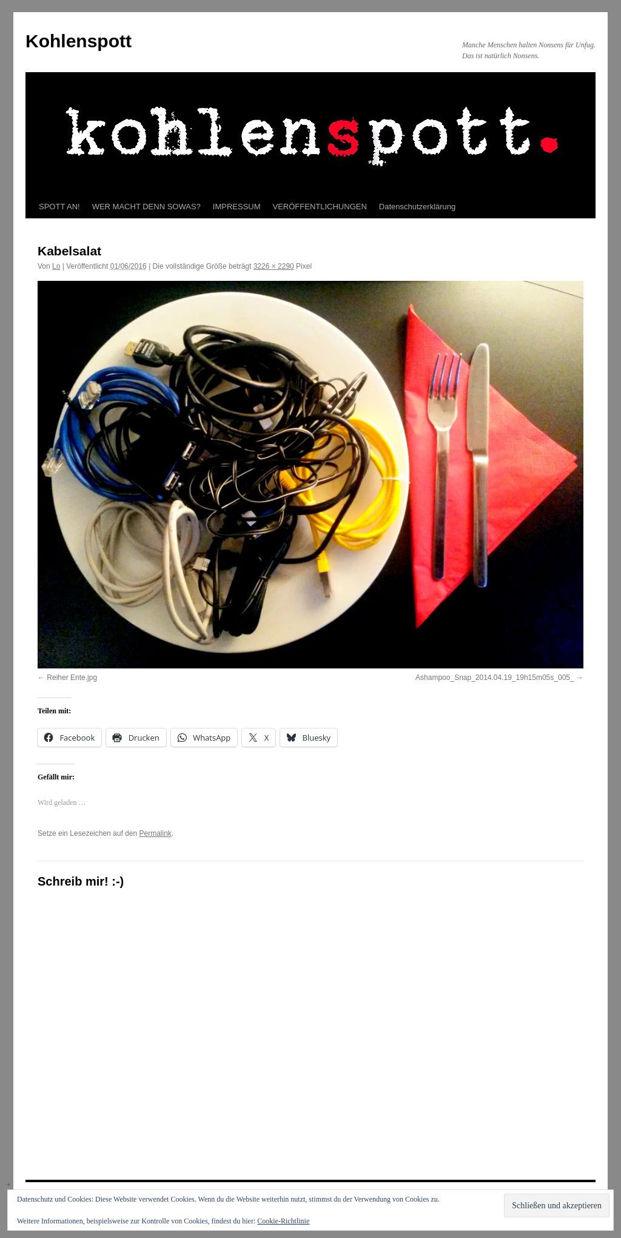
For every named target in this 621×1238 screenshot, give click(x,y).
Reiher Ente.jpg (72, 677)
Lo (56, 266)
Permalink (155, 833)
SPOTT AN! (59, 206)
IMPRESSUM (237, 206)
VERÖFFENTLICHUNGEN (320, 206)
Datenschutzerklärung (417, 206)
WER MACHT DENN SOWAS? (146, 206)
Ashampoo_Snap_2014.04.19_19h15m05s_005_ (494, 677)
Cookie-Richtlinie (283, 1221)
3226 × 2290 (273, 266)
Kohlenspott (78, 41)
